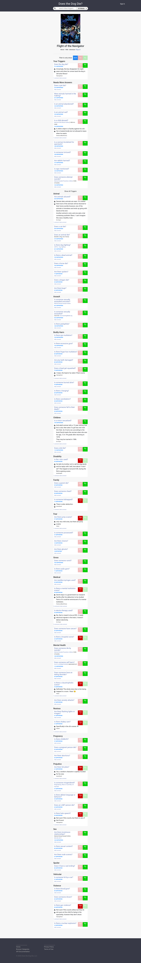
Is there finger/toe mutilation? (65, 352)
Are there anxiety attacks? (64, 700)
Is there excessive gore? (63, 343)
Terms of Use (48, 949)
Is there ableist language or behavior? (64, 796)
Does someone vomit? (63, 560)
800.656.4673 (57, 838)
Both (75, 58)
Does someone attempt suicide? (63, 178)
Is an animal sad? (61, 112)
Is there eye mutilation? (63, 335)
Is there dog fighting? (62, 245)
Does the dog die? (61, 64)
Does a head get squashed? (65, 368)
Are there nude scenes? (63, 854)
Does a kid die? (60, 448)
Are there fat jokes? (61, 767)
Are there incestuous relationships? (62, 833)
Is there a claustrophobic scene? (63, 684)
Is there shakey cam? (62, 722)
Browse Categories (22, 949)
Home (18, 947)
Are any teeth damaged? (63, 360)
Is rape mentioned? (61, 169)
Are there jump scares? (63, 517)
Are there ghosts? (61, 549)
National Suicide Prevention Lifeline (63, 181)
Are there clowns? (61, 541)
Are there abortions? (62, 756)
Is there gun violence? (62, 905)
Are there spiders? (61, 272)
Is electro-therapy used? (63, 610)
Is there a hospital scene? (64, 637)
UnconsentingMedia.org (66, 315)
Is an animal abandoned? (64, 104)
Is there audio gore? (62, 569)
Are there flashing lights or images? (64, 712)
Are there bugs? (60, 288)
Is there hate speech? (62, 813)
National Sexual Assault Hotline (62, 303)
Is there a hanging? (61, 391)
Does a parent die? (61, 483)
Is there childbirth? (61, 739)
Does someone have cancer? (65, 629)
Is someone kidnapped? (63, 499)
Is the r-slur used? (61, 459)
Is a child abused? (61, 120)
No (85, 58)
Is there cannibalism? (62, 399)
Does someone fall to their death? (64, 408)
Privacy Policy (49, 947)
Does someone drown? (63, 897)
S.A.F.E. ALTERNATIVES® (60, 664)
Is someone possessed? (63, 533)
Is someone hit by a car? (63, 877)
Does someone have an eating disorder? (63, 673)
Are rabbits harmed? (62, 161)
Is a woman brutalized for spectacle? (64, 143)
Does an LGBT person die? (64, 805)
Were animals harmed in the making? (65, 95)
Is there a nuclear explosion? (65, 923)
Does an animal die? (62, 235)
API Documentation (23, 951)
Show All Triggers (70, 191)
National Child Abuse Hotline (61, 122)
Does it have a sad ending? (64, 866)
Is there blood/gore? (62, 889)
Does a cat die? (60, 226)
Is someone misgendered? (64, 783)
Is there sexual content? (63, 846)
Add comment (63, 78)
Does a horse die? (61, 263)
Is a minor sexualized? (62, 421)
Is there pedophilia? (61, 324)
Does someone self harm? (64, 662)
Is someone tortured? (62, 152)
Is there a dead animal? (63, 255)
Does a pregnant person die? (65, 747)
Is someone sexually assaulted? (62, 313)
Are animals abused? (62, 197)
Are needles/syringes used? (65, 580)
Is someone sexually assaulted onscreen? (62, 300)
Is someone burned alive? (64, 382)
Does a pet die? (60, 85)
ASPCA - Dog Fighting (59, 247)
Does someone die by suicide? (62, 649)
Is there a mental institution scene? (64, 589)
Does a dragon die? (61, 280)
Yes (80, 58)
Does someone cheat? (63, 491)
